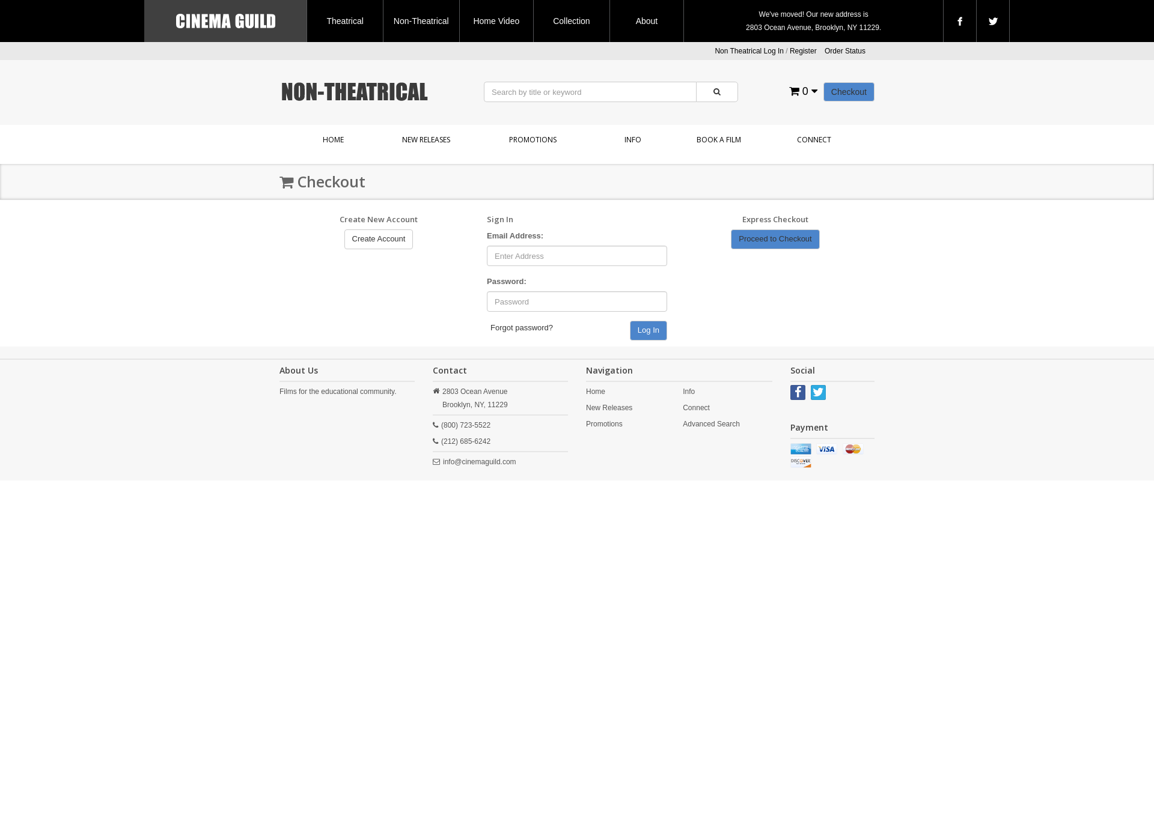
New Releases (426, 140)
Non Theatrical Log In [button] (749, 51)
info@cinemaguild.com (479, 462)
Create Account (379, 238)
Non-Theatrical (421, 21)
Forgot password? (521, 327)
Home (333, 140)
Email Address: (515, 235)
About (647, 21)
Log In (648, 330)
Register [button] (803, 51)
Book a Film (719, 140)
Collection (571, 21)
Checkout (849, 92)
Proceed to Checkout (775, 238)
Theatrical (344, 21)
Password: (507, 281)
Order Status (845, 51)
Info (632, 140)
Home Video (496, 21)
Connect (814, 140)
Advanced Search (711, 424)
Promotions (533, 140)
